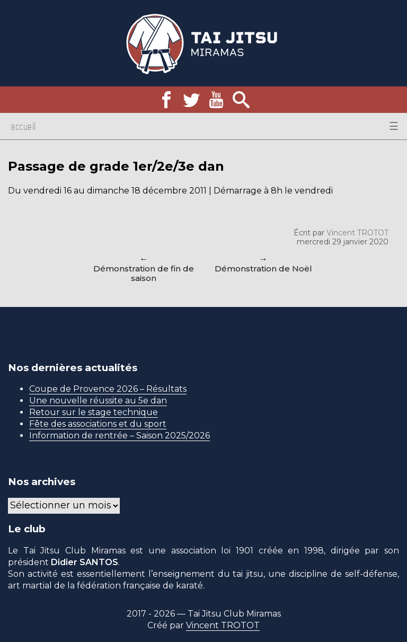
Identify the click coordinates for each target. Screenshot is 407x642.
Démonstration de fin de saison (143, 273)
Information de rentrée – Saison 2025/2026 (119, 435)
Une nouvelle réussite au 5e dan (98, 400)
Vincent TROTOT (357, 233)
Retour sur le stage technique (93, 412)
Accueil (23, 126)
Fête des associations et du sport (97, 424)
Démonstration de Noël (263, 268)
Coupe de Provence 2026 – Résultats (108, 389)
